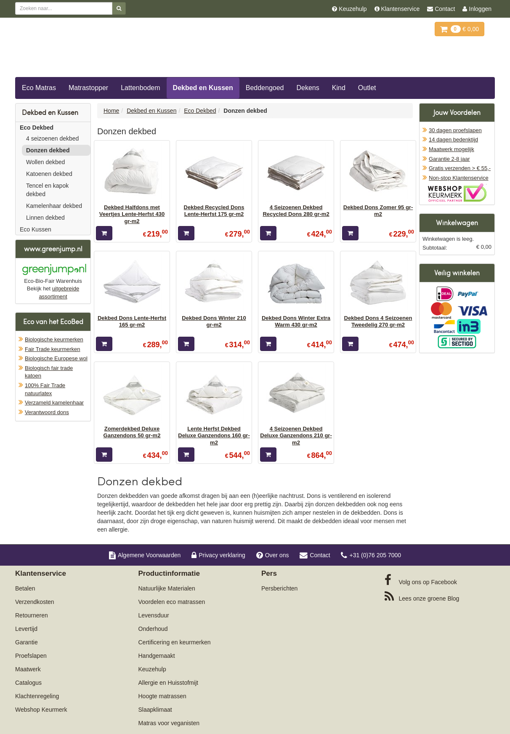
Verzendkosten (34, 601)
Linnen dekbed (45, 217)
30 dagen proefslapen (455, 130)
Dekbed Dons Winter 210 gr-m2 (214, 321)
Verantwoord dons (47, 412)
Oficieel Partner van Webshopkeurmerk (457, 193)
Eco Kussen (35, 229)
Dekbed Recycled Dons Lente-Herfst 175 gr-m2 (214, 210)
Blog (422, 596)
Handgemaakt (156, 655)
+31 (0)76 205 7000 (371, 555)
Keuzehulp (152, 669)
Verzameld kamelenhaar (54, 402)
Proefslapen (31, 655)
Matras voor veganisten (169, 723)
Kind (338, 87)
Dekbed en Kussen (203, 87)
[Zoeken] (119, 8)
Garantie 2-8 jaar (449, 159)
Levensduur (153, 615)
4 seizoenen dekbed (52, 138)
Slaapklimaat (155, 709)
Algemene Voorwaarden (145, 555)
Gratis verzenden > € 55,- (460, 168)
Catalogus (28, 682)
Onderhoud (153, 628)
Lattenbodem (140, 87)
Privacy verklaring (218, 555)
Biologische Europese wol (56, 358)
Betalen (25, 588)
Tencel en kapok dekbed (47, 189)
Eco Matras (39, 87)
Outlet (367, 87)
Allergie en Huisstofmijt (168, 682)
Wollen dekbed (45, 162)
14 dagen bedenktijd (453, 139)
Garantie (26, 642)
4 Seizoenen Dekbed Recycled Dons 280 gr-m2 (296, 210)
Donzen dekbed (47, 150)
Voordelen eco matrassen (171, 601)
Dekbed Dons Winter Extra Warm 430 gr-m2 (296, 321)
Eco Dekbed (36, 127)
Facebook (421, 580)
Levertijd (26, 628)
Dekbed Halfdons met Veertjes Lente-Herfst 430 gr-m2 (132, 214)
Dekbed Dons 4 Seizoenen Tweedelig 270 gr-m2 (378, 321)
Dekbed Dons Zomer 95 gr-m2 (378, 210)
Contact (315, 555)
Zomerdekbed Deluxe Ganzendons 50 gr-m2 (132, 432)
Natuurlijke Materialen (166, 588)
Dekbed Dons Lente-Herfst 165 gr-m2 (132, 321)
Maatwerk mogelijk (451, 149)
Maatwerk (28, 669)
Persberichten (279, 588)
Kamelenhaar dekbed (54, 205)
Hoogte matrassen (162, 696)
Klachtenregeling (37, 696)
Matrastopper (88, 87)
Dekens (308, 87)
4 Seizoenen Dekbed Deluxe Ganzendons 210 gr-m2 (296, 436)
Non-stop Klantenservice (459, 178)
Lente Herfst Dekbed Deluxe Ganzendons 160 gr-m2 (214, 436)
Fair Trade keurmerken (52, 349)
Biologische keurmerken (54, 339)
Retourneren (31, 615)
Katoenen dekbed (49, 173)
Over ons (272, 555)
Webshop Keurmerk (41, 709)
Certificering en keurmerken (174, 642)
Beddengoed (265, 87)
